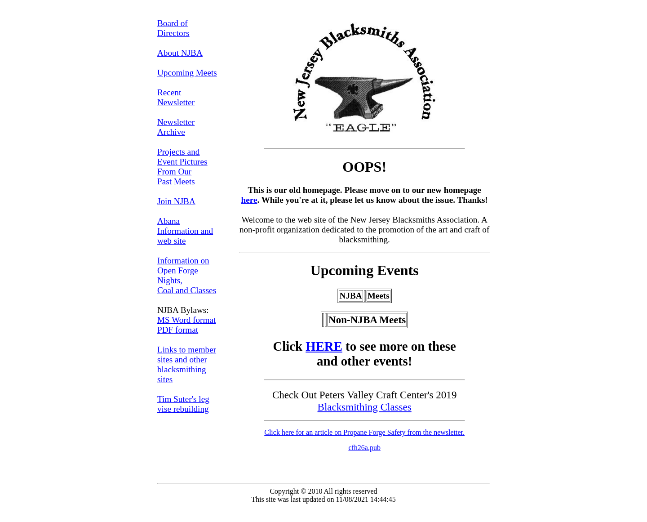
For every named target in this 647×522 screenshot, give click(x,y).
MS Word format (186, 320)
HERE (324, 346)
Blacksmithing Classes (365, 407)
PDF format (177, 330)
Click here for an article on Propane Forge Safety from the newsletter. (364, 432)
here (249, 200)
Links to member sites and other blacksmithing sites (186, 364)
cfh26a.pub (364, 447)
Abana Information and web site (185, 230)
